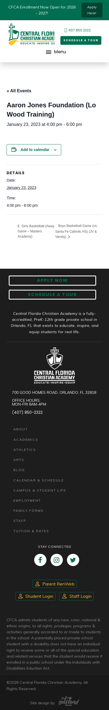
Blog (19, 470)
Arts (18, 460)
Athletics (24, 450)
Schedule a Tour (80, 40)
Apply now (52, 280)
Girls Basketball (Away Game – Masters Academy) (35, 231)
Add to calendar (34, 149)
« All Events (19, 90)
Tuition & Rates (31, 531)
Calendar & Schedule (38, 480)
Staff (19, 521)
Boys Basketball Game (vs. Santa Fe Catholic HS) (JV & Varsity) (76, 231)
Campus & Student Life (39, 490)
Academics (25, 439)
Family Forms (28, 510)
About (20, 429)
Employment (27, 500)
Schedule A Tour (52, 294)
